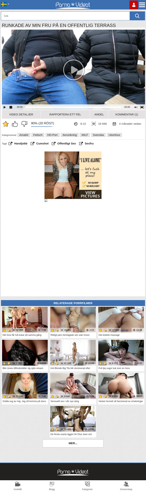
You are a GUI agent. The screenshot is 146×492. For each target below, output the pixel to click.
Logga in (133, 5)
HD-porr (52, 134)
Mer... (73, 443)
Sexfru (89, 143)
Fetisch (37, 134)
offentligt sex (66, 143)
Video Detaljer (21, 114)
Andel (99, 114)
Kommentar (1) (126, 114)
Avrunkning (70, 134)
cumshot (42, 143)
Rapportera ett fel (65, 114)
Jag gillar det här (16, 124)
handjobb (20, 143)
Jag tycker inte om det (23, 124)
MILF (85, 134)
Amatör (23, 134)
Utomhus (114, 134)
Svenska (98, 134)
